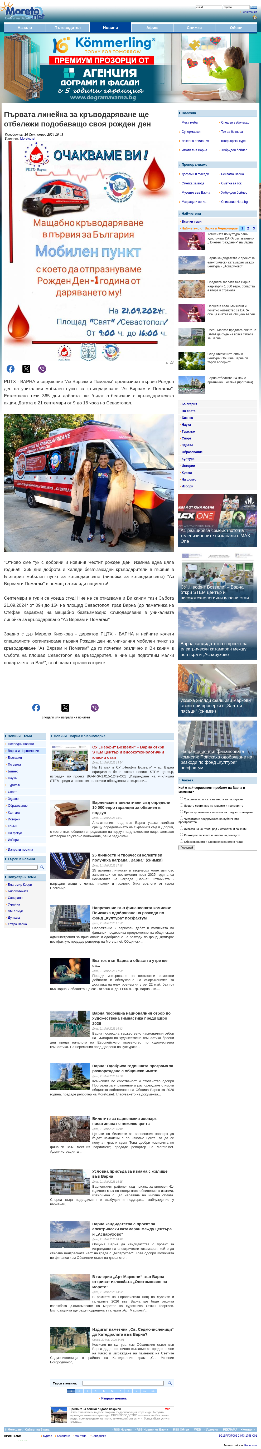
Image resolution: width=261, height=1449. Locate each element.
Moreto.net (27, 138)
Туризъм (14, 785)
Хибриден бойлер (233, 150)
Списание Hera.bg (233, 202)
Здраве (13, 799)
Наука (12, 778)
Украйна (14, 904)
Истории (14, 819)
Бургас (46, 1435)
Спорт (12, 792)
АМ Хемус (15, 911)
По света (14, 764)
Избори (13, 840)
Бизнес (13, 771)
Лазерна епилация (194, 141)
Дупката (14, 917)
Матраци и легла (192, 202)
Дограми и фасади (194, 174)
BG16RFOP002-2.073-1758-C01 (238, 1435)
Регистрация (249, 12)
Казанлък (62, 1435)
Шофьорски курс (232, 141)
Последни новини (21, 744)
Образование (17, 805)
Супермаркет (190, 132)
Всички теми (191, 221)
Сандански (98, 1435)
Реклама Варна (231, 174)
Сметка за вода (191, 183)
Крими (12, 826)
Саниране (15, 898)
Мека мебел (189, 122)
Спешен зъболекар (234, 122)
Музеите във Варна (194, 192)
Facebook (250, 1445)
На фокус (15, 833)
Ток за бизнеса (231, 132)
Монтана (79, 1435)
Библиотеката (18, 891)
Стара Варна (17, 924)
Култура (14, 812)
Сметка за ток (230, 183)
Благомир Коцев (20, 885)
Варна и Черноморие (23, 751)
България (15, 758)
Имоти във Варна (193, 150)
